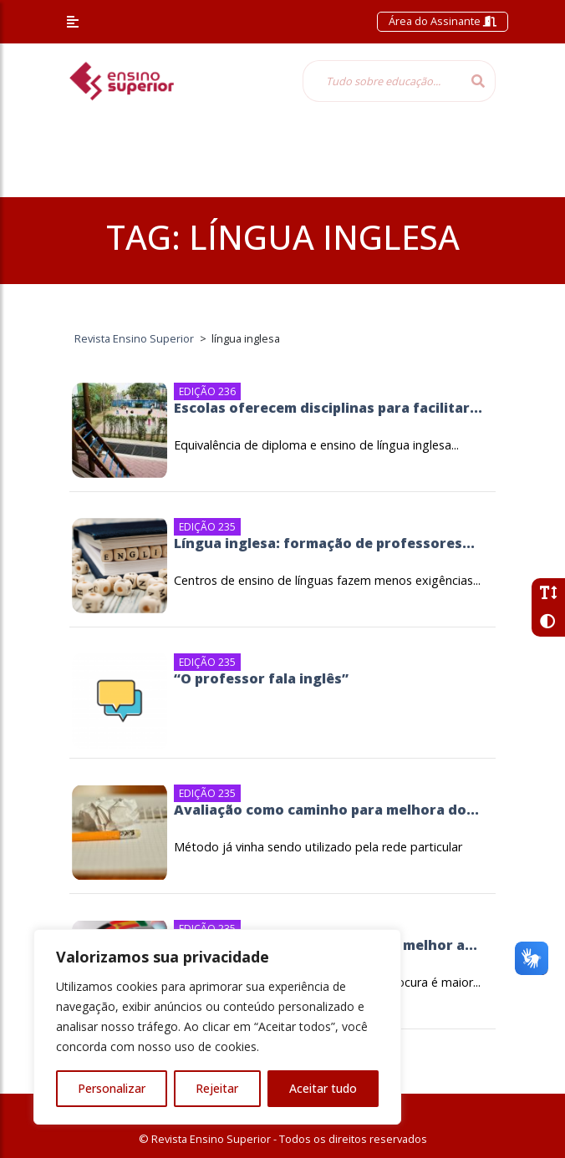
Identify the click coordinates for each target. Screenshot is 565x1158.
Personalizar (111, 1088)
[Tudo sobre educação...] (382, 81)
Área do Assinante (442, 20)
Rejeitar (217, 1088)
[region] (217, 1027)
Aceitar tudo (323, 1088)
